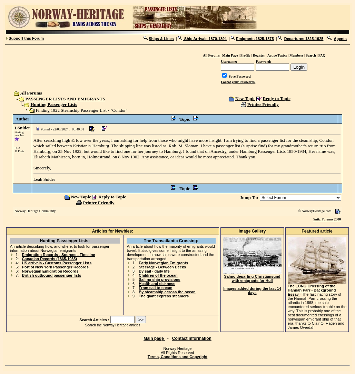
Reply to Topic (276, 98)
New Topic (245, 98)
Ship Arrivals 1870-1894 (205, 39)
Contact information (191, 338)
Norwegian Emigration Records (50, 271)
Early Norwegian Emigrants (163, 263)
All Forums (31, 93)
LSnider (22, 127)
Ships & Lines (161, 39)
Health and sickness (157, 284)
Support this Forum (26, 38)
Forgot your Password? (238, 82)
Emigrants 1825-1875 (255, 39)
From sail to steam (155, 288)
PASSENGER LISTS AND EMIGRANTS (65, 98)
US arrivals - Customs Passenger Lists (57, 263)
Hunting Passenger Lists (53, 104)
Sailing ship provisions (159, 279)
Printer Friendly (263, 104)
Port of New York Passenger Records (55, 267)
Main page (154, 338)
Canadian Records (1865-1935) (49, 259)
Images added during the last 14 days (252, 290)
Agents (340, 39)
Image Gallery (252, 231)
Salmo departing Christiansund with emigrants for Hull (252, 277)
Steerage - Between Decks (162, 267)
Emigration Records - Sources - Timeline (58, 255)
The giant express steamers (164, 296)
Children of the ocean (158, 275)
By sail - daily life (154, 271)
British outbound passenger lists (51, 275)
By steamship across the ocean (167, 292)
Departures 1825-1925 (304, 39)
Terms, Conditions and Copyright (177, 357)
